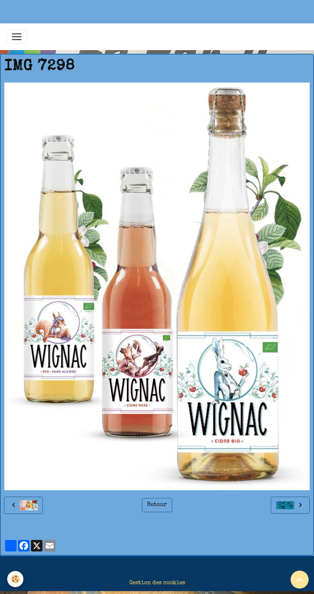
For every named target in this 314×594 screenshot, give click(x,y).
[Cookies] (15, 579)
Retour (157, 505)
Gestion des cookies (157, 583)
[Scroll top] (300, 580)
